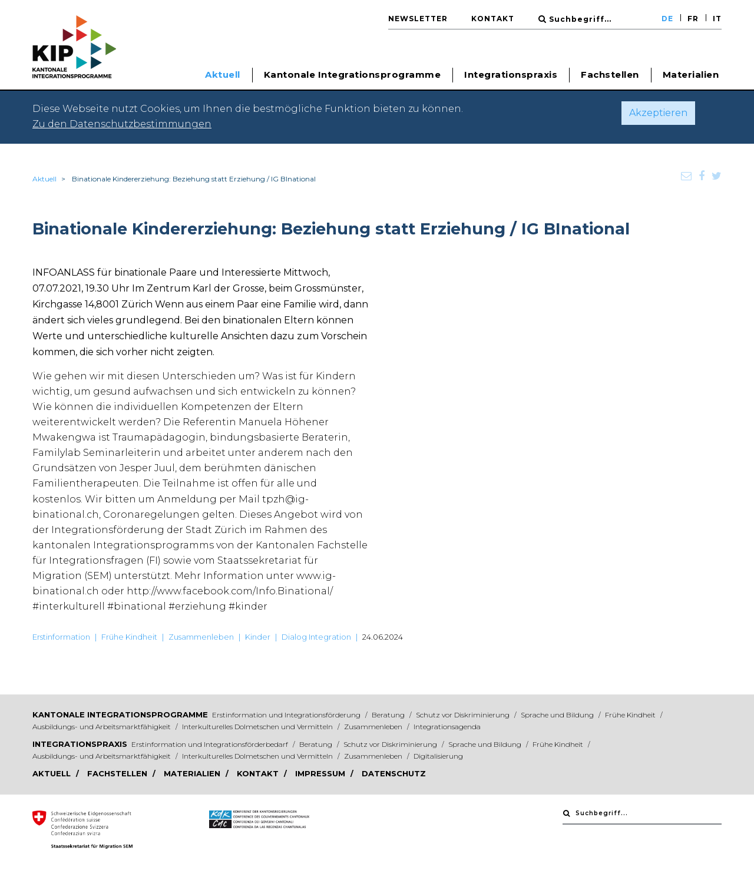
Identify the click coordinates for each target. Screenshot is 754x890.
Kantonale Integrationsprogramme (120, 714)
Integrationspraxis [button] (510, 74)
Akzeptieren (658, 112)
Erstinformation (61, 636)
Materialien (691, 74)
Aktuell (44, 178)
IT (717, 18)
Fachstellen (610, 74)
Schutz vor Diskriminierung (463, 714)
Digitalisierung (438, 756)
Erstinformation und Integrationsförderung (287, 714)
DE (667, 18)
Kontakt (492, 18)
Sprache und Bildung (558, 714)
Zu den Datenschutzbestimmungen (121, 124)
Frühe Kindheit (129, 636)
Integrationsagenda (447, 726)
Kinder (257, 636)
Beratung (389, 714)
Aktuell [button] (222, 74)
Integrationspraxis (79, 744)
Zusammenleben (201, 636)
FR (693, 18)
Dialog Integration (316, 636)
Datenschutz (394, 773)
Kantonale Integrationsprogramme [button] (352, 74)
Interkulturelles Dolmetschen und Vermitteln (258, 726)
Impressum (321, 773)
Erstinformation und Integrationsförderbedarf (210, 744)
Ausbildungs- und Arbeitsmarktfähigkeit (102, 726)
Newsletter (418, 18)
